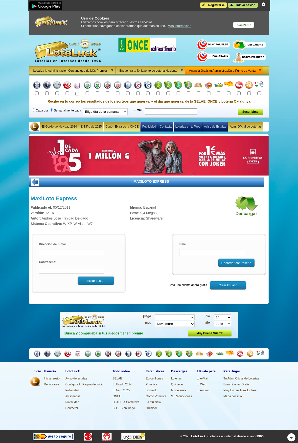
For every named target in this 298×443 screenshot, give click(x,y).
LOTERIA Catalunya (126, 402)
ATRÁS (35, 182)
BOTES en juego (124, 408)
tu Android (203, 390)
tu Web (201, 384)
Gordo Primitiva (156, 396)
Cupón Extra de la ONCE (121, 126)
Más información (179, 26)
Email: (184, 244)
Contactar (71, 408)
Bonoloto (151, 390)
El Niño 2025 (121, 390)
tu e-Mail (202, 378)
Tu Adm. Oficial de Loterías (241, 378)
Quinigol (151, 408)
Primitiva (151, 384)
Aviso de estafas (76, 378)
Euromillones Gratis (237, 384)
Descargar (245, 207)
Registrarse (213, 5)
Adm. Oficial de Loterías (245, 126)
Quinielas (177, 384)
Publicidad (149, 126)
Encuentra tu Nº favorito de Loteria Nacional (152, 70)
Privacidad (72, 402)
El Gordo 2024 (122, 384)
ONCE (117, 396)
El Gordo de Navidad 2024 (59, 126)
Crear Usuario (228, 285)
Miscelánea (178, 390)
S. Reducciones (181, 396)
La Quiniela (153, 402)
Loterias (176, 378)
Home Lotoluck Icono (34, 127)
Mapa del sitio (233, 396)
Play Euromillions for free (240, 390)
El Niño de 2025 (91, 126)
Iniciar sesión (242, 5)
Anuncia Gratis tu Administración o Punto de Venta (226, 70)
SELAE (117, 378)
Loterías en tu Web (187, 126)
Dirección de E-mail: (53, 244)
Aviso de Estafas (215, 126)
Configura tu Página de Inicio (84, 384)
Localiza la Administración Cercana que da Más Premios (74, 70)
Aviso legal (72, 396)
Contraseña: (47, 262)
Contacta (166, 126)
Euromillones (154, 378)
